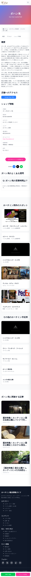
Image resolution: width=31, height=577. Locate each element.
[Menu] (28, 3)
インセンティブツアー (10, 538)
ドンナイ (22, 29)
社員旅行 (7, 533)
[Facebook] (3, 562)
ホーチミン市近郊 (14, 29)
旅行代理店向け (9, 540)
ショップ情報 (17, 36)
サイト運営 (7, 549)
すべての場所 (8, 525)
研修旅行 (7, 536)
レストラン (7, 508)
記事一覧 (7, 520)
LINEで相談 (8, 574)
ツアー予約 (7, 518)
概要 (3, 36)
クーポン (7, 523)
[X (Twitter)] (7, 562)
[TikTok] (16, 562)
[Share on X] (17, 166)
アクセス (9, 36)
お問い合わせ (8, 551)
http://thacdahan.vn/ (8, 139)
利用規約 (7, 556)
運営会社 (7, 546)
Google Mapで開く (9, 97)
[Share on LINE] (21, 166)
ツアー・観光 (8, 510)
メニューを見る (23, 574)
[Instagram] (11, 562)
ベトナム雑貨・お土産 (10, 506)
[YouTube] (20, 562)
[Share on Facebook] (14, 166)
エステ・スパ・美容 (10, 504)
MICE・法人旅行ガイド (11, 531)
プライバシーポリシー (10, 553)
